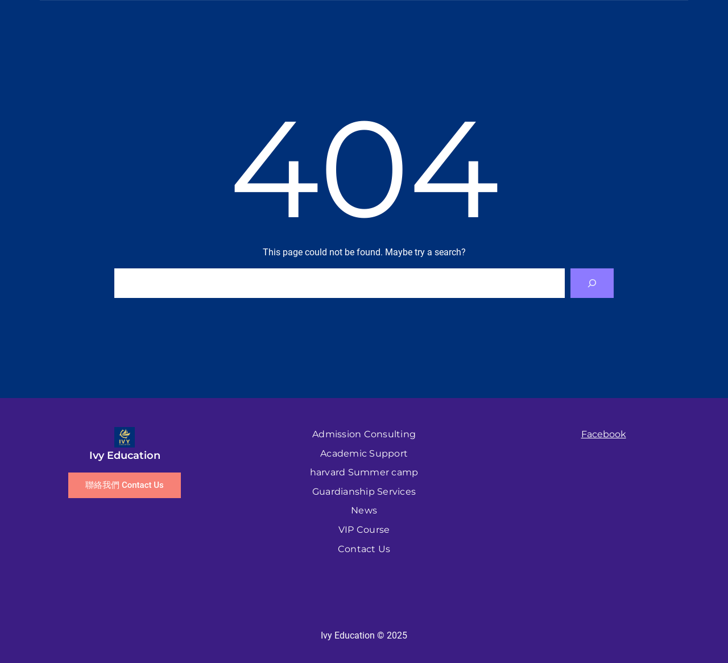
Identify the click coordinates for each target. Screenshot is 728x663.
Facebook (603, 434)
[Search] (592, 283)
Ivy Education (124, 455)
